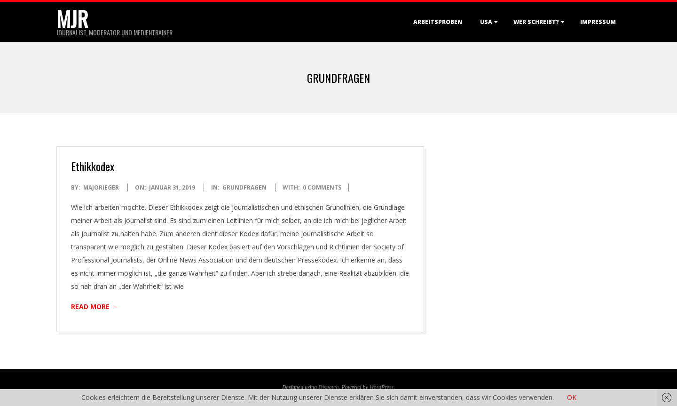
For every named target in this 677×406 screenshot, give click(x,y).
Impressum (598, 22)
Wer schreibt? (536, 22)
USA (486, 22)
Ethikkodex (92, 166)
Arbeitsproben (437, 22)
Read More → (94, 306)
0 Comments (322, 187)
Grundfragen (244, 187)
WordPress (382, 387)
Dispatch (328, 387)
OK (571, 397)
